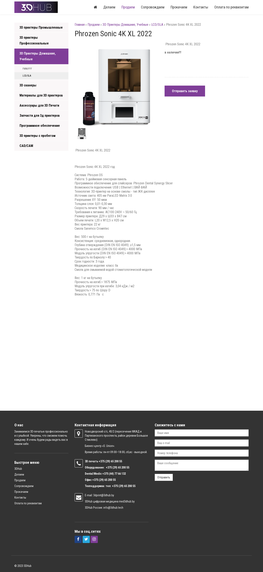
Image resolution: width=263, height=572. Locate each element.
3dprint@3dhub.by (103, 495)
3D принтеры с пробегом (37, 136)
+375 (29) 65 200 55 (104, 479)
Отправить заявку (185, 91)
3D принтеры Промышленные (41, 27)
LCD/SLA (27, 75)
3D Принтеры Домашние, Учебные (38, 56)
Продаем (128, 7)
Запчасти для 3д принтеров (40, 115)
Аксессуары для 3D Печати (39, 105)
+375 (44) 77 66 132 (114, 473)
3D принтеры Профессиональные (34, 40)
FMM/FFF (27, 68)
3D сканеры (28, 85)
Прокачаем (179, 7)
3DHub (18, 468)
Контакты (200, 7)
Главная (80, 25)
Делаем (109, 7)
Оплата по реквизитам (231, 7)
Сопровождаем (152, 7)
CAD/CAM (26, 146)
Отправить (163, 477)
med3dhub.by (127, 501)
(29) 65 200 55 (113, 461)
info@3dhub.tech (113, 507)
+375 (102, 461)
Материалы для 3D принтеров (41, 95)
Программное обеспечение (40, 126)
